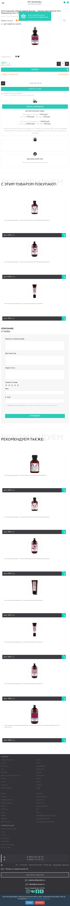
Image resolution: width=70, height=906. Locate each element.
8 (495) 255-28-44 (35, 857)
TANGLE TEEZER (42, 806)
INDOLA (39, 760)
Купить (50, 69)
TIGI (37, 809)
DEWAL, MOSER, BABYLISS (10, 775)
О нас (3, 832)
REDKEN (4, 819)
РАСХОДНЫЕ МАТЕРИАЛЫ (45, 822)
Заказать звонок (35, 875)
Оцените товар (11, 382)
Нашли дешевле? (63, 74)
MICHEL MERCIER (7, 800)
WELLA (38, 812)
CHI (2, 769)
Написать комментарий (14, 339)
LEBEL (38, 788)
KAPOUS (39, 772)
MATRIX (3, 797)
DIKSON (3, 778)
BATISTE (4, 763)
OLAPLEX (4, 809)
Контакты (5, 838)
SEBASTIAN (40, 800)
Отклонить (39, 902)
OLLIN (3, 812)
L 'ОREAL (39, 785)
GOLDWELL (40, 769)
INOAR (38, 763)
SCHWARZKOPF (41, 797)
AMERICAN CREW (7, 760)
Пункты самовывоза (35, 106)
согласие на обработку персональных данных (18, 95)
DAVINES (4, 772)
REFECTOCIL (5, 822)
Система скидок (7, 844)
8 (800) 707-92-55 (35, 859)
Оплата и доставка (9, 829)
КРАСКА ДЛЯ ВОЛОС (43, 819)
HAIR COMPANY (6, 788)
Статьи (4, 835)
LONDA (3, 793)
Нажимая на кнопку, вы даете (18, 94)
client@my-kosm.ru (35, 884)
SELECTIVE (40, 803)
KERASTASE (40, 775)
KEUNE (38, 778)
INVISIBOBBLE (41, 766)
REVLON (39, 793)
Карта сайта (6, 848)
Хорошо (29, 902)
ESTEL (3, 782)
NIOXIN (3, 806)
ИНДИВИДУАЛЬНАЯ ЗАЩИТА (46, 815)
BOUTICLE (4, 766)
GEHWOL (4, 785)
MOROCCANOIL (6, 803)
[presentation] (20, 412)
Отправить (35, 416)
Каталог (5, 757)
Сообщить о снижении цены (9, 74)
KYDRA (38, 782)
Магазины (5, 841)
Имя (6, 389)
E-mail (7, 397)
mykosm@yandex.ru (35, 880)
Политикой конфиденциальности (39, 899)
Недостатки (10, 368)
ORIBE (3, 815)
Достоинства (10, 353)
